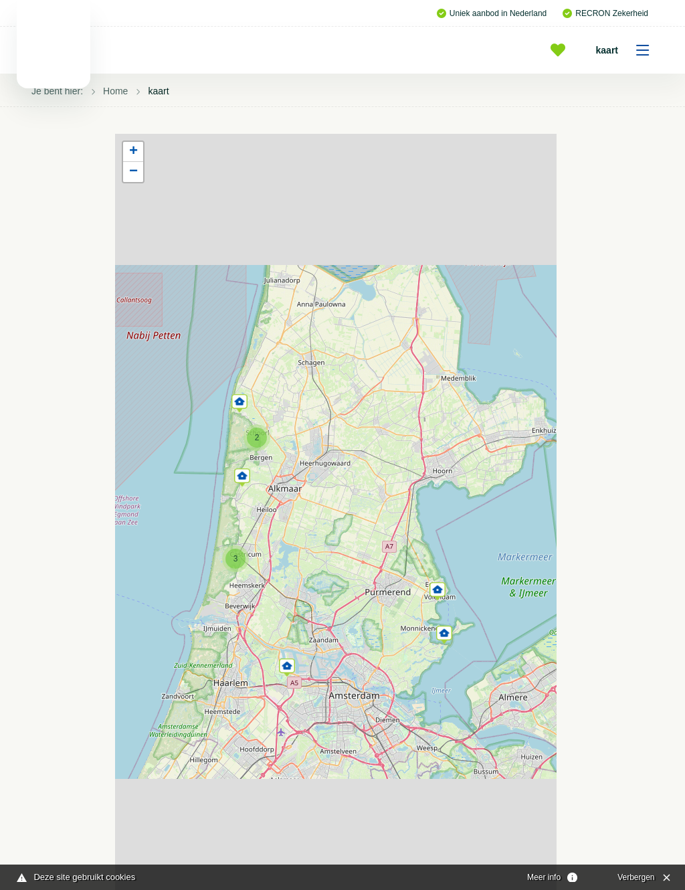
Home (115, 91)
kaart (627, 50)
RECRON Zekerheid (605, 13)
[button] (287, 665)
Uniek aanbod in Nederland (492, 13)
